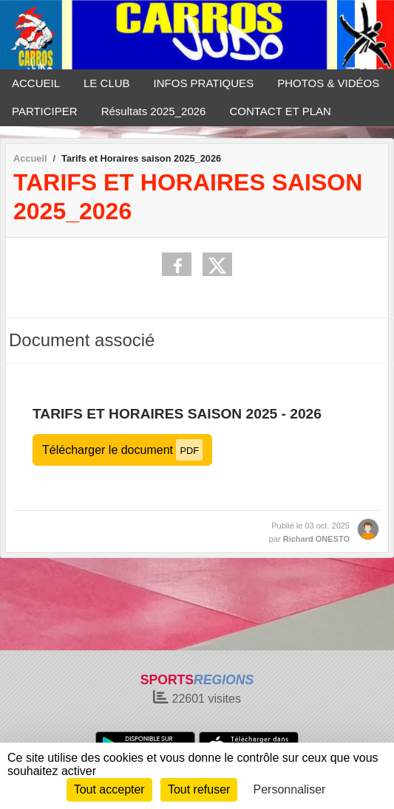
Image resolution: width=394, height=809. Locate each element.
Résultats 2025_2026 (153, 111)
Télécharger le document (122, 450)
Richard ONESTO (316, 538)
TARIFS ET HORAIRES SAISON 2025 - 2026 (177, 413)
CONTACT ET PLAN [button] (280, 111)
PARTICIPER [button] (45, 111)
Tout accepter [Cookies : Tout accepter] (109, 789)
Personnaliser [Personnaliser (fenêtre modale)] (290, 789)
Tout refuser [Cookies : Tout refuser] (199, 789)
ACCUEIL (36, 83)
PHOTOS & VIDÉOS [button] (328, 83)
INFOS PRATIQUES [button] (204, 83)
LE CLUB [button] (107, 83)
